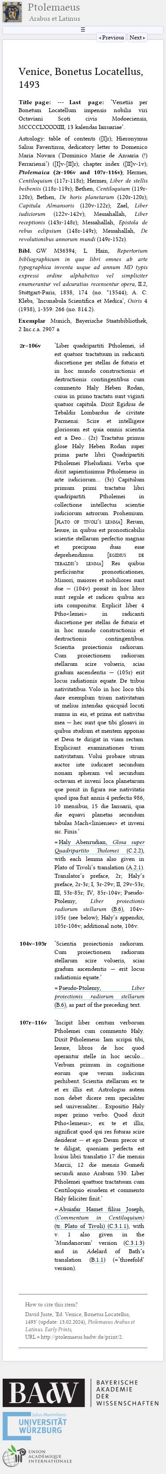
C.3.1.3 (134, 1242)
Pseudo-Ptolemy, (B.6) (99, 996)
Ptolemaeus (54, 12)
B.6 (117, 908)
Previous (113, 37)
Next (136, 37)
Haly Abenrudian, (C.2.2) (99, 846)
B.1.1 (97, 1259)
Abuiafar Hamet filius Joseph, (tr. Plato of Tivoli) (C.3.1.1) (99, 1217)
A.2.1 (134, 867)
